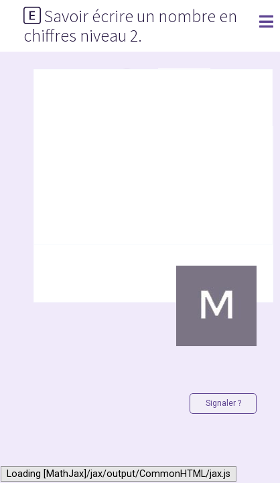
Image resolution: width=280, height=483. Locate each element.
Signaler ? (223, 403)
